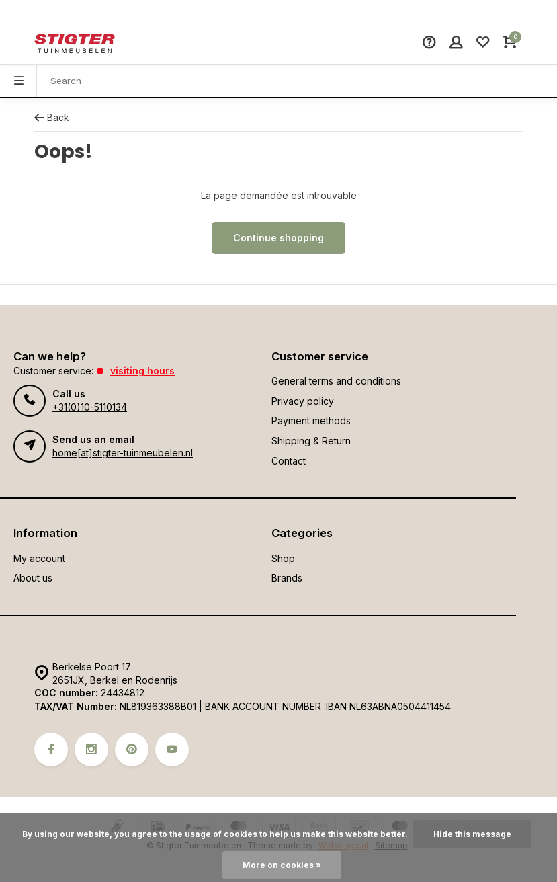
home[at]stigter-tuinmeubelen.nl (122, 452)
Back (51, 117)
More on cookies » (282, 865)
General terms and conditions (336, 381)
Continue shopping (278, 237)
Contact (288, 461)
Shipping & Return (311, 440)
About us (32, 578)
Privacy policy (302, 401)
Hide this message (472, 834)
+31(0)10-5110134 (89, 407)
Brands (286, 578)
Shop (283, 558)
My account (39, 558)
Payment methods (311, 420)
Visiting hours (142, 370)
